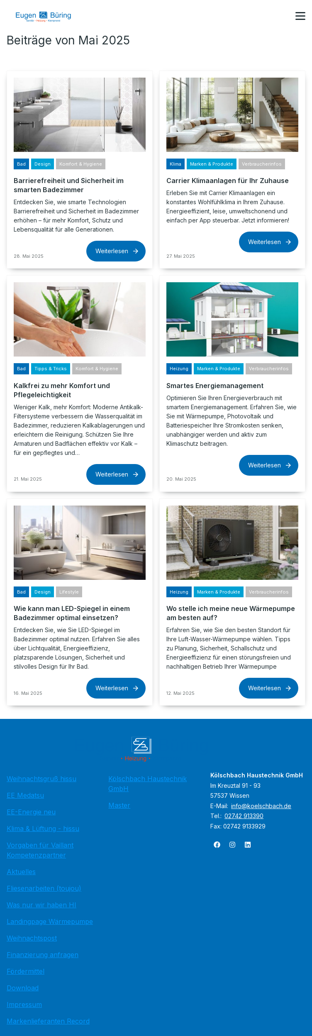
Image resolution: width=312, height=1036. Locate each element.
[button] (300, 16)
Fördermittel (25, 971)
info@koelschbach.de (261, 805)
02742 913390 (243, 815)
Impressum (24, 1004)
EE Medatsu (25, 795)
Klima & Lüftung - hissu (43, 828)
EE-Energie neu (31, 812)
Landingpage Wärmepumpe (50, 921)
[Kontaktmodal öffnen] (280, 16)
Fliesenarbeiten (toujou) (44, 888)
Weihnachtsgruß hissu (41, 779)
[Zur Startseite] (49, 16)
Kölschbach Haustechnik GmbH (147, 784)
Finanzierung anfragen (42, 954)
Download (23, 988)
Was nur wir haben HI (41, 905)
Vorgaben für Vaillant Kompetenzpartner (40, 850)
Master (119, 805)
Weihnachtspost (32, 938)
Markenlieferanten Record (48, 1021)
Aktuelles (21, 871)
